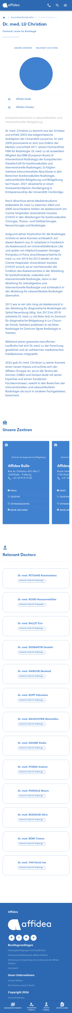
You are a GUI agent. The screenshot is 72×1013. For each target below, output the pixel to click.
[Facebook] (11, 937)
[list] (36, 103)
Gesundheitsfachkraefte (22, 18)
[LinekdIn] (33, 937)
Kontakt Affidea (15, 981)
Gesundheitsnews (16, 998)
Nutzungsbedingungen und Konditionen (27, 951)
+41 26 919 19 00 (20, 478)
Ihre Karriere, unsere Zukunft (21, 986)
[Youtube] (26, 937)
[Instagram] (19, 937)
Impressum (13, 968)
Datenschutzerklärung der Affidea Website (28, 955)
